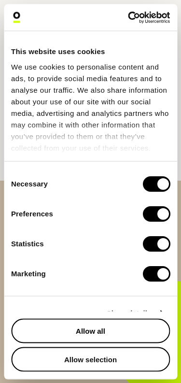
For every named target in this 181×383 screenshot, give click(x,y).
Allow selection (90, 359)
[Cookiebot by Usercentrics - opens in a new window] (129, 17)
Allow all (90, 331)
